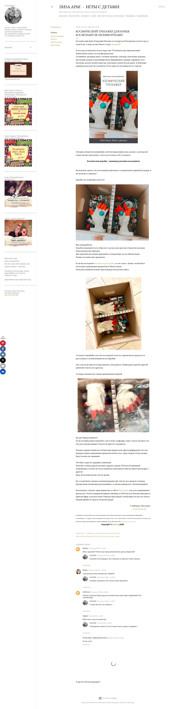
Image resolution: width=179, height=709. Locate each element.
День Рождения (57, 36)
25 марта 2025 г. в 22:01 (116, 638)
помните (115, 44)
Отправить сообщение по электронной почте (103, 533)
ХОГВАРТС (85, 16)
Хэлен (85, 570)
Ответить (86, 565)
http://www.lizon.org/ (11, 295)
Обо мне (63, 16)
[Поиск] (161, 7)
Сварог (85, 616)
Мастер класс (56, 42)
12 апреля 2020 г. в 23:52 (97, 570)
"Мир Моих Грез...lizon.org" (128, 521)
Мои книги (74, 16)
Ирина (85, 548)
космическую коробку (104, 263)
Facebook (130, 16)
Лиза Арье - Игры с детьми (89, 6)
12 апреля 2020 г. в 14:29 (97, 548)
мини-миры (55, 45)
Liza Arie (93, 555)
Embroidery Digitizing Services (95, 638)
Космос (54, 39)
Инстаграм (123, 490)
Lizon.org (116, 524)
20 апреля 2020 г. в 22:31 (106, 555)
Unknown (86, 592)
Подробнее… (142, 16)
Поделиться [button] (56, 27)
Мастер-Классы (105, 16)
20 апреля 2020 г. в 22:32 (106, 577)
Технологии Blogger (108, 698)
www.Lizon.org (142, 509)
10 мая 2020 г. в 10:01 (104, 623)
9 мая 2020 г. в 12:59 (96, 616)
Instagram (119, 16)
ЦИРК (93, 16)
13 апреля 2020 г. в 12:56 (99, 592)
